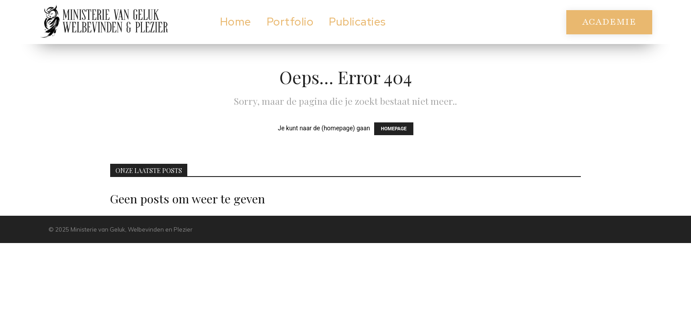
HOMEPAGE (393, 129)
